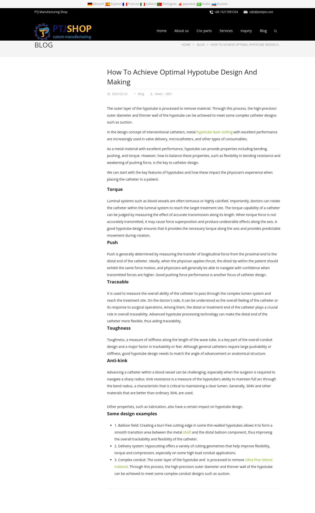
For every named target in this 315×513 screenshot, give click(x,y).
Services (226, 30)
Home (162, 30)
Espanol (113, 4)
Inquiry (246, 30)
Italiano (148, 4)
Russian (219, 4)
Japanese (186, 4)
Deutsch (96, 4)
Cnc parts (204, 30)
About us (181, 30)
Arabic (204, 4)
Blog (263, 30)
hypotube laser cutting (215, 132)
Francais (131, 4)
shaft (187, 432)
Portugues (167, 4)
